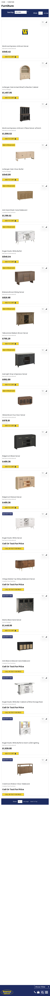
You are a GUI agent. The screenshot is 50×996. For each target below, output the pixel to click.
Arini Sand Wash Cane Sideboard (14, 210)
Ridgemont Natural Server (12, 497)
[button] (42, 22)
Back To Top (34, 801)
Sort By (10, 12)
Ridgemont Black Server (11, 456)
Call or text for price (13, 549)
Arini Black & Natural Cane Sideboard (16, 661)
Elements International (9, 48)
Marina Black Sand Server (11, 620)
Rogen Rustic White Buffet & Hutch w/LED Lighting (20, 743)
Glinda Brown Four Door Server (13, 415)
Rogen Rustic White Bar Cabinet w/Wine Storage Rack (22, 702)
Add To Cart (10, 57)
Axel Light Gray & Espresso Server (14, 374)
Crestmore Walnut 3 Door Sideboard (16, 784)
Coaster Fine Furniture (8, 212)
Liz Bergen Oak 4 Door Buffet (12, 169)
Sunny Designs (6, 89)
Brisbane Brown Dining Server (13, 292)
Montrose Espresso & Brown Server (15, 46)
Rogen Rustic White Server (12, 538)
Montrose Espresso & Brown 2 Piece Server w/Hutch (21, 128)
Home (3, 2)
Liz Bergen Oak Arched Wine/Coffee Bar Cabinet (20, 87)
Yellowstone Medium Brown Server (15, 333)
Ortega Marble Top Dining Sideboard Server (18, 579)
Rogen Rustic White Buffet (12, 251)
